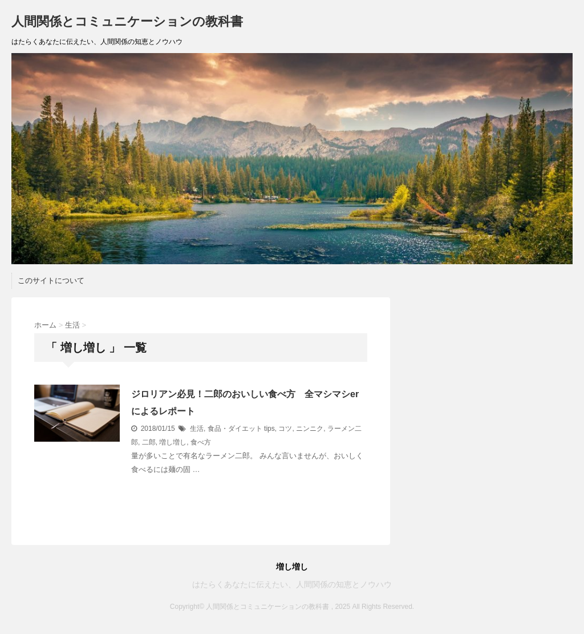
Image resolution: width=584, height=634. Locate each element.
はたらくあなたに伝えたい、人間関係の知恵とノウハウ (292, 584)
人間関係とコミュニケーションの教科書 (127, 21)
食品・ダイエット (235, 429)
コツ (285, 429)
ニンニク (309, 429)
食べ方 (200, 442)
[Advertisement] (489, 368)
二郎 (149, 442)
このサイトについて (51, 280)
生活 (197, 429)
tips (269, 429)
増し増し (172, 442)
